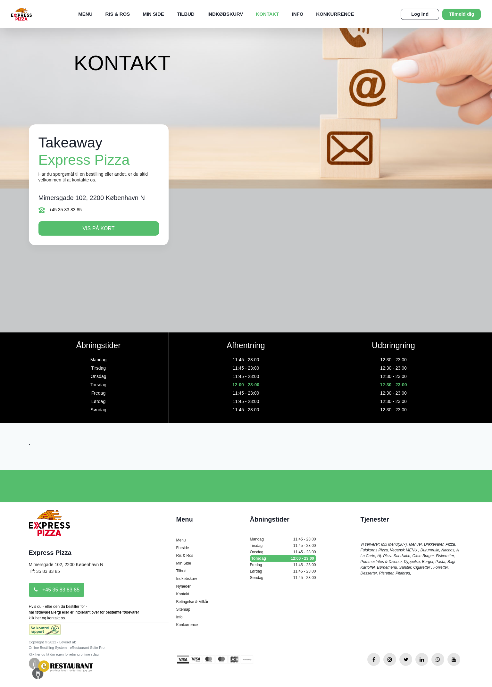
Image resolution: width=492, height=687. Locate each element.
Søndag (283, 577)
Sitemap (183, 609)
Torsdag (283, 558)
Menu (85, 14)
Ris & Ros (117, 14)
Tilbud (186, 14)
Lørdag (283, 571)
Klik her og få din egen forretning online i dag (64, 654)
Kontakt (267, 14)
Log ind (420, 14)
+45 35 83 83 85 (60, 210)
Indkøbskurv (225, 14)
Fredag (283, 565)
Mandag (283, 539)
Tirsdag (283, 545)
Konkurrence (335, 14)
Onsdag (283, 552)
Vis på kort (98, 228)
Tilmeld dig (461, 14)
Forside (182, 548)
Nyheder (183, 586)
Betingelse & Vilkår (192, 601)
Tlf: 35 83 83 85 (44, 571)
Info (298, 14)
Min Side (153, 14)
